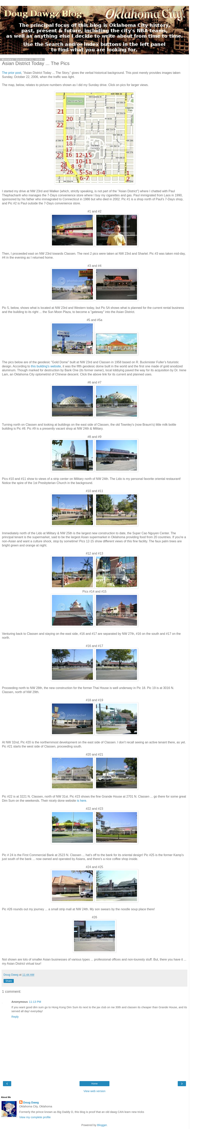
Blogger (102, 1125)
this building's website (46, 366)
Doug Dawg (31, 1102)
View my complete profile (35, 1117)
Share (9, 981)
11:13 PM (35, 1001)
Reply (15, 1016)
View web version (94, 1091)
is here (81, 800)
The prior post (11, 72)
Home (94, 1083)
